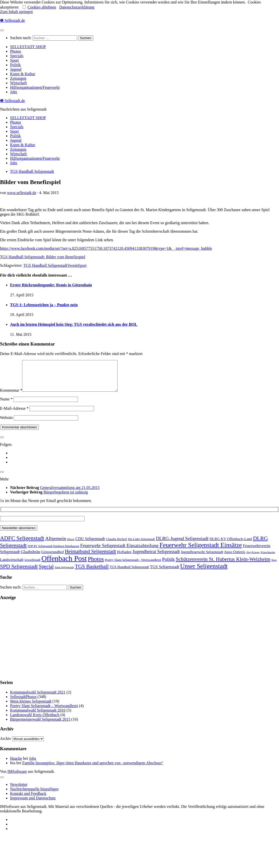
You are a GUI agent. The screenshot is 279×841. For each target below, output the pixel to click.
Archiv (5, 744)
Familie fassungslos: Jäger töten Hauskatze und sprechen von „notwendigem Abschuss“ (92, 769)
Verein (72, 265)
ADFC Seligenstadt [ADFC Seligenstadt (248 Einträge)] (22, 544)
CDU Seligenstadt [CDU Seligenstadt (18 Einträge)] (90, 545)
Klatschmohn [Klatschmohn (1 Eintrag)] (268, 558)
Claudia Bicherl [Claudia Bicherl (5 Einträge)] (116, 545)
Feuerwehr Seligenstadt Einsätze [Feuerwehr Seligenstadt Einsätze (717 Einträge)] (200, 551)
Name (6, 405)
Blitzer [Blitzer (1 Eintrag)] (70, 545)
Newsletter (18, 790)
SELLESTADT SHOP (28, 47)
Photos (15, 51)
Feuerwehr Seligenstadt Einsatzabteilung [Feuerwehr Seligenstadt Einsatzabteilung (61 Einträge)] (119, 551)
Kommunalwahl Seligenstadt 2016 (37, 716)
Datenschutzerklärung (76, 7)
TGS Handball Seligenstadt (32, 171)
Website (6, 424)
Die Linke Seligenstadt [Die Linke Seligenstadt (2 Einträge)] (141, 545)
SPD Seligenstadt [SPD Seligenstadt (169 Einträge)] (19, 572)
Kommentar (11, 396)
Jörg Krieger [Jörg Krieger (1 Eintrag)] (252, 558)
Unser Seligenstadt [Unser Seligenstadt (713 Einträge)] (204, 572)
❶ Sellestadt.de (12, 20)
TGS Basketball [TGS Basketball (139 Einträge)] (92, 572)
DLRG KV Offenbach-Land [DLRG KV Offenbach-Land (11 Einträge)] (231, 545)
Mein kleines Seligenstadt (30, 707)
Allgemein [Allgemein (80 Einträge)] (55, 544)
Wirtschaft (18, 83)
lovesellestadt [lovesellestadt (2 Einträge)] (33, 566)
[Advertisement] (139, 646)
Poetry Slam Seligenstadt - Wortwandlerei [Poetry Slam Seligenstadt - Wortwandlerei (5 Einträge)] (133, 566)
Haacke (16, 764)
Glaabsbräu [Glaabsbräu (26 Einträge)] (30, 557)
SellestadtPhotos (23, 703)
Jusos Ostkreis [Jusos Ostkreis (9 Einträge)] (234, 558)
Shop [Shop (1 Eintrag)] (274, 566)
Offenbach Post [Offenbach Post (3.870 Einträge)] (64, 564)
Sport (14, 60)
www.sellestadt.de (21, 193)
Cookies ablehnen (42, 7)
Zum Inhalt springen (16, 12)
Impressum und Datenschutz (33, 804)
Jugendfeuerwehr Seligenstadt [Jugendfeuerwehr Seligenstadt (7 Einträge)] (202, 558)
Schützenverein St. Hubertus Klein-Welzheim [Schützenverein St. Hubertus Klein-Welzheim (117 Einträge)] (223, 565)
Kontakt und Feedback (28, 799)
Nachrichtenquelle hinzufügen (34, 795)
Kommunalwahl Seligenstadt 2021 (37, 698)
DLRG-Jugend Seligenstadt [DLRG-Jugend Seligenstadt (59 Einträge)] (182, 544)
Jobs (13, 92)
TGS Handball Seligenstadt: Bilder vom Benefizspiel (42, 257)
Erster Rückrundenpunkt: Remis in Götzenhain (51, 285)
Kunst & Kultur (22, 74)
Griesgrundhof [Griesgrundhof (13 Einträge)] (52, 558)
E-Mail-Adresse (14, 414)
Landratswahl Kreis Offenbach (34, 721)
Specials (16, 56)
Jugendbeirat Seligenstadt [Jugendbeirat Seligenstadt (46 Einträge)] (156, 557)
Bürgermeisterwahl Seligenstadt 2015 (40, 725)
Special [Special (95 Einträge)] (46, 572)
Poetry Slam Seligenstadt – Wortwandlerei (44, 712)
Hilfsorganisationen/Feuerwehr (35, 87)
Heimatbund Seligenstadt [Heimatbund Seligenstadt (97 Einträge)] (90, 557)
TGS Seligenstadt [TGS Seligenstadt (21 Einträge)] (164, 572)
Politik (15, 65)
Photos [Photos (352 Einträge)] (96, 565)
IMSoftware (17, 777)
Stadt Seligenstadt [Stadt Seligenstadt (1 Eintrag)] (64, 573)
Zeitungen (18, 78)
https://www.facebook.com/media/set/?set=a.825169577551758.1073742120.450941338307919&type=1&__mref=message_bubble (106, 248)
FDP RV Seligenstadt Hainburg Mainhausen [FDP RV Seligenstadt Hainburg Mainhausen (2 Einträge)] (53, 552)
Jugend (15, 69)
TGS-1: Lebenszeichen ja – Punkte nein (44, 305)
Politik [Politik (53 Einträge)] (168, 565)
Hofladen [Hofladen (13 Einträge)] (124, 558)
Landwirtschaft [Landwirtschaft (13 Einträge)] (12, 565)
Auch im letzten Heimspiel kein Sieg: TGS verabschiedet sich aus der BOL (73, 324)
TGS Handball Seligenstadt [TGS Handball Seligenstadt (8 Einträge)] (129, 573)
